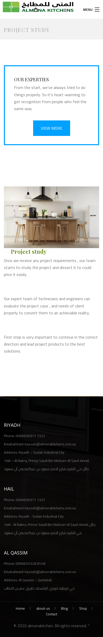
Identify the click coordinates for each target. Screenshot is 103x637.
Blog (64, 608)
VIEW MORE (51, 128)
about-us (43, 608)
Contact (51, 614)
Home (20, 608)
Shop (83, 608)
